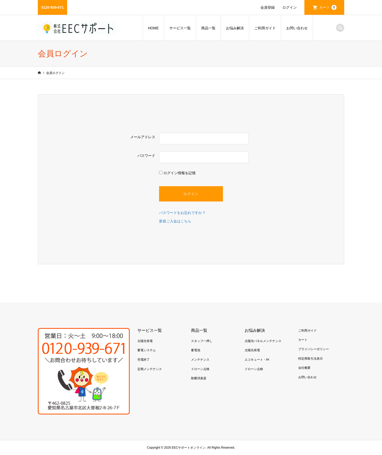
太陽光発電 (145, 341)
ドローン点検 (200, 369)
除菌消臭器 (198, 378)
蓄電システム (146, 350)
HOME (153, 28)
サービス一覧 (180, 28)
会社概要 (304, 368)
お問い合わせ (297, 28)
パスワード (146, 156)
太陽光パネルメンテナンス (263, 341)
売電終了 (143, 359)
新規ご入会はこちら (175, 221)
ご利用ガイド (265, 28)
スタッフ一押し (201, 341)
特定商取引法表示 (310, 358)
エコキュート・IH (257, 359)
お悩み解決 (235, 28)
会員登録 (267, 7)
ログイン (289, 7)
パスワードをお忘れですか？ (182, 213)
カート (328, 7)
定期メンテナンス (149, 369)
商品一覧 (208, 28)
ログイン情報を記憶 (177, 173)
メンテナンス (200, 359)
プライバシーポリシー (313, 349)
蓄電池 (195, 350)
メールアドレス (142, 137)
